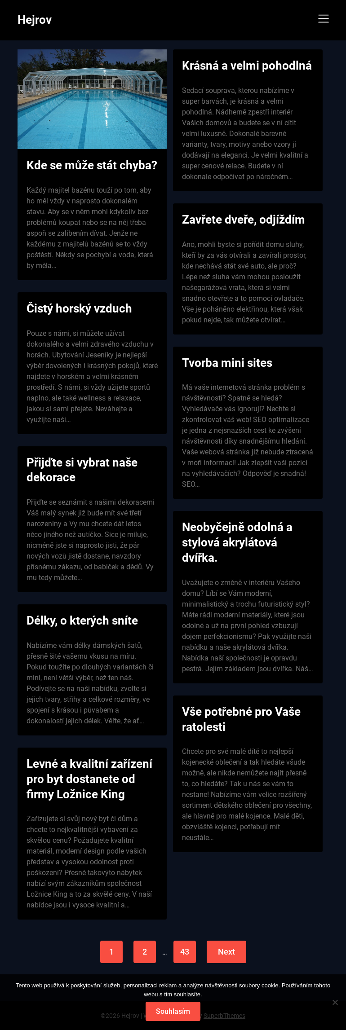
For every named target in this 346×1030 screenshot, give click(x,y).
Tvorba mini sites (227, 363)
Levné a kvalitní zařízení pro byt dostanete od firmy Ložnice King (89, 779)
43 (184, 951)
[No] (334, 1002)
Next (226, 951)
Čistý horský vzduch (79, 308)
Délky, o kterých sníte (82, 620)
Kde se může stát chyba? (92, 165)
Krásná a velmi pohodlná (247, 65)
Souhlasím (173, 1011)
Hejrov (35, 19)
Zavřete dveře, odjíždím (243, 219)
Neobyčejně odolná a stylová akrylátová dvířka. (237, 542)
